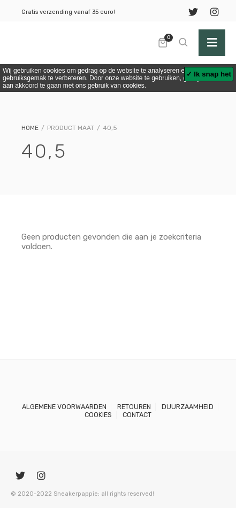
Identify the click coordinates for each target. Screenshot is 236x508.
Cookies (98, 415)
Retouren (134, 407)
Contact (137, 415)
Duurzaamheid (188, 407)
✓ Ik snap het (208, 74)
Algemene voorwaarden (64, 407)
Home (30, 128)
